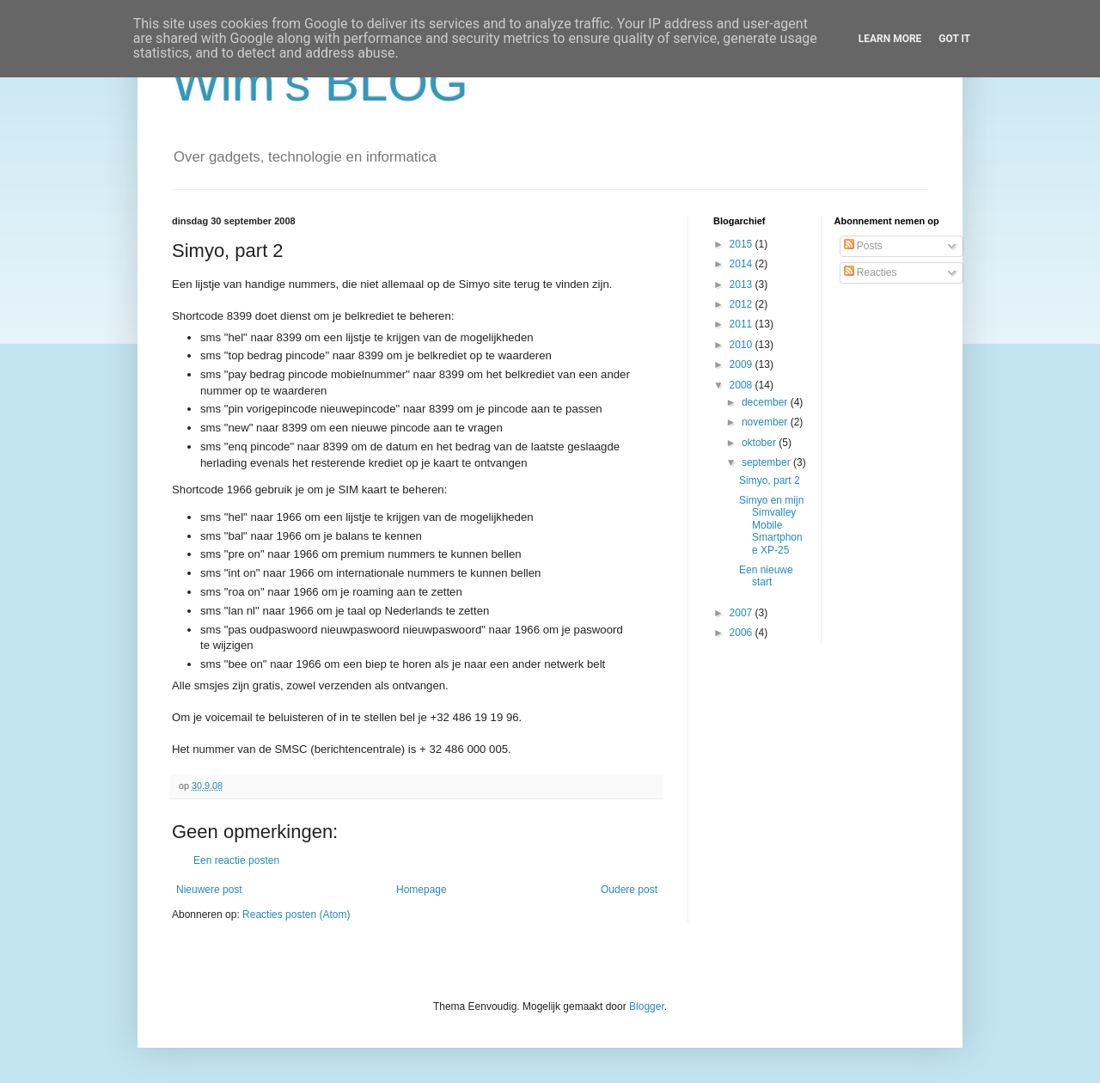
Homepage (421, 890)
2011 (742, 324)
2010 (742, 345)
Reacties (870, 272)
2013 (742, 284)
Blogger (646, 1006)
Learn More (890, 39)
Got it (954, 39)
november (766, 422)
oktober (760, 443)
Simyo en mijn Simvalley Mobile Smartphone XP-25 (771, 525)
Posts (863, 246)
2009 (742, 364)
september (767, 462)
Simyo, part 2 (769, 480)
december (766, 402)
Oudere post (629, 890)
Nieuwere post (209, 890)
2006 (742, 633)
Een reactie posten (236, 860)
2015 (742, 244)
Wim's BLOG (320, 83)
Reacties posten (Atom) (296, 915)
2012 (742, 304)
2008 (742, 385)
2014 (742, 264)
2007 (742, 613)
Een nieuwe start (766, 576)
